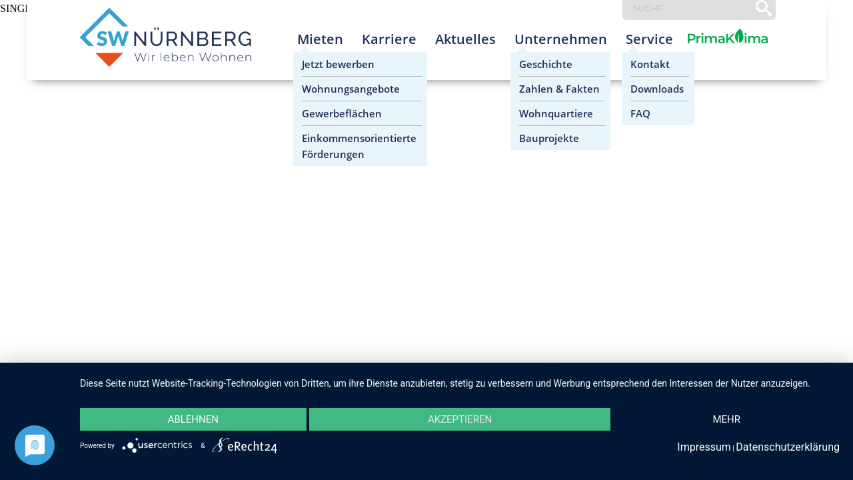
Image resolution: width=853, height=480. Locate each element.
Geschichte (545, 64)
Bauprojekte (549, 138)
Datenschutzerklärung (788, 447)
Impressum (704, 447)
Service (649, 39)
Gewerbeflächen (342, 113)
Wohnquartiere (556, 113)
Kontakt (650, 64)
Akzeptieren (460, 419)
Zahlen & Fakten (559, 88)
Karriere (389, 39)
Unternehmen (560, 39)
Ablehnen (193, 419)
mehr (726, 419)
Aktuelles (465, 39)
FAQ (640, 113)
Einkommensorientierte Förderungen (359, 146)
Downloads (657, 88)
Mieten (320, 39)
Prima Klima (711, 49)
